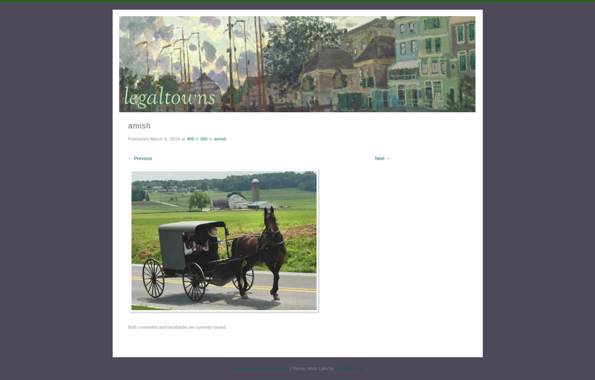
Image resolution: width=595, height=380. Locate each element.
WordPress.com (350, 368)
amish (220, 139)
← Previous (140, 158)
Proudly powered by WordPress (258, 368)
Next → (382, 158)
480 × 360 (197, 139)
